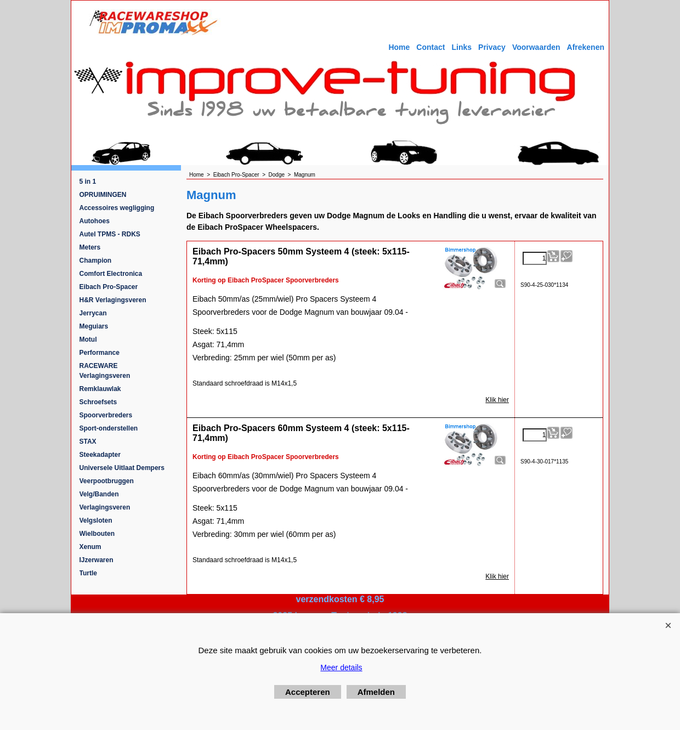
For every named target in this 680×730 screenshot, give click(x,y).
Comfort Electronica (111, 274)
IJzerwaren (97, 560)
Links (461, 47)
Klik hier (497, 400)
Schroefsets (98, 402)
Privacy (492, 47)
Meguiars (94, 326)
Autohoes (95, 221)
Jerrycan (93, 313)
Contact (430, 47)
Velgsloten (96, 520)
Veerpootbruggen (107, 481)
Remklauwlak (100, 389)
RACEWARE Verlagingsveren (105, 371)
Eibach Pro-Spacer (109, 287)
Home (399, 47)
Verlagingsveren (105, 507)
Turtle (88, 573)
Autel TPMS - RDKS (110, 234)
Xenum (90, 547)
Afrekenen (585, 47)
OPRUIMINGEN (103, 195)
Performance (100, 352)
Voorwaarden (536, 47)
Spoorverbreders (106, 415)
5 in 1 (88, 181)
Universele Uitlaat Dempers (122, 468)
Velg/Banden (99, 494)
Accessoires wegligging (117, 208)
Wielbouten (97, 533)
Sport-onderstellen (109, 428)
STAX (88, 441)
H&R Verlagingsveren (113, 300)
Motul (88, 339)
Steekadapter (100, 455)
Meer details (341, 667)
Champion (96, 260)
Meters (90, 247)
